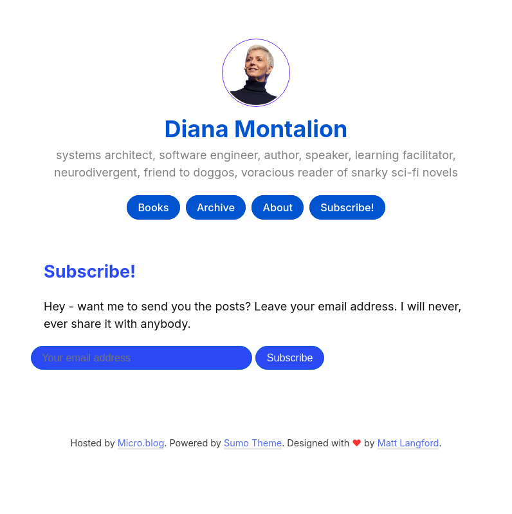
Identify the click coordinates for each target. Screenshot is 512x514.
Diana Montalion (256, 129)
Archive (216, 207)
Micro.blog (141, 442)
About (277, 207)
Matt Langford (408, 442)
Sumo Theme (253, 442)
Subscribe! (347, 207)
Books (153, 207)
